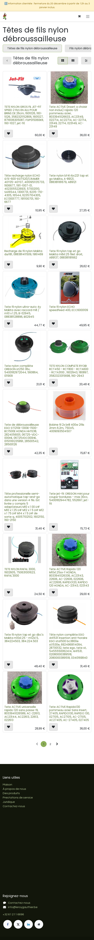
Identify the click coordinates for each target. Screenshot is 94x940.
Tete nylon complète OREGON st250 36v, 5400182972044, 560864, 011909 (21, 370)
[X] (18, 924)
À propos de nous (14, 788)
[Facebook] (7, 924)
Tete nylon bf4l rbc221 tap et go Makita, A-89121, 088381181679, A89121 (69, 179)
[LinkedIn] (28, 924)
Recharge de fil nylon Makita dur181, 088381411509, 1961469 (23, 252)
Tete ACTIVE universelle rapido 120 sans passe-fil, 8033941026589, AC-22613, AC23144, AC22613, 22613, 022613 (22, 713)
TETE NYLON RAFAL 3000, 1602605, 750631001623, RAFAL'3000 (20, 572)
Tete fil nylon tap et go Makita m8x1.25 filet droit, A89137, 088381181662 (66, 254)
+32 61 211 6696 (13, 914)
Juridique (9, 801)
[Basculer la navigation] (87, 16)
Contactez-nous (14, 806)
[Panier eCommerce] (79, 16)
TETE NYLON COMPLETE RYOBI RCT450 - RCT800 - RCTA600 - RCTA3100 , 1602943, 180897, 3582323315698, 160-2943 (68, 370)
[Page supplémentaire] (38, 924)
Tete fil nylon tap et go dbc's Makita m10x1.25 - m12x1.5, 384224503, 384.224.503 (24, 638)
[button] (8, 133)
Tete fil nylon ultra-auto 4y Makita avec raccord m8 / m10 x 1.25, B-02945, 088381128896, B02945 (22, 312)
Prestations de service (18, 797)
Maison (7, 784)
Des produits (11, 793)
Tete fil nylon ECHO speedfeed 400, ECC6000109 (68, 308)
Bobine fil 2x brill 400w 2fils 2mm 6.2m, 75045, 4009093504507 (66, 428)
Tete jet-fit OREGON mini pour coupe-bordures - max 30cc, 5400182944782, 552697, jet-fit (69, 498)
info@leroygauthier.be (23, 907)
